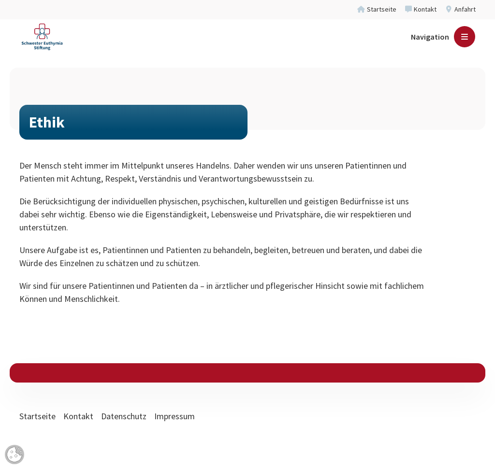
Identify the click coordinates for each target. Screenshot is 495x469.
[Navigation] (443, 43)
